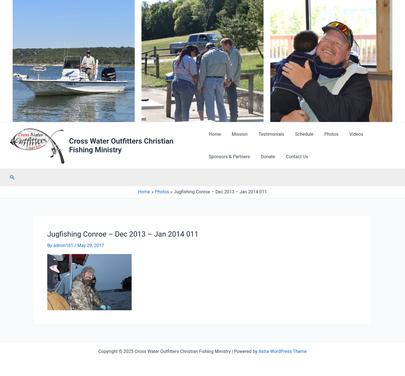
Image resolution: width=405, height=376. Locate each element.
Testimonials (267, 134)
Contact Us (293, 156)
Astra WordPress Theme (282, 351)
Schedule (298, 134)
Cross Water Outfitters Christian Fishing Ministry (121, 145)
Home (215, 134)
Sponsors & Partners (229, 156)
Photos (324, 134)
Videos (347, 134)
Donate (266, 156)
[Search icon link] (12, 177)
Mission (238, 134)
